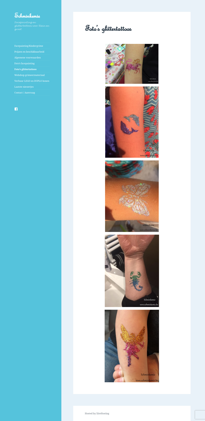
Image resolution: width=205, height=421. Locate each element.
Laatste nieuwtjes (24, 86)
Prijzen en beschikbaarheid (29, 51)
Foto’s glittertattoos (25, 69)
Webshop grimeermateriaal (29, 75)
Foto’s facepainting (24, 63)
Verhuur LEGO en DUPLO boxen (31, 80)
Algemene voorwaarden (27, 57)
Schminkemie (27, 16)
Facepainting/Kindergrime (28, 45)
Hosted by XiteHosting (97, 413)
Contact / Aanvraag (24, 92)
